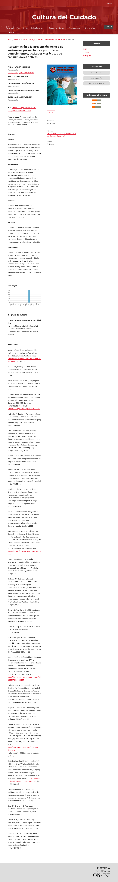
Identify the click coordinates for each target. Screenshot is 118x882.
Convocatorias (74, 28)
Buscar (108, 26)
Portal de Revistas (13, 28)
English (85, 49)
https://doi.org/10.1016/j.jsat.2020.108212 (24, 409)
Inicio (25, 28)
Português (87, 56)
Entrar (109, 4)
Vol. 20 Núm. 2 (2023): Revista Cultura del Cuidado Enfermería (44, 40)
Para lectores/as (96, 73)
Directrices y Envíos (56, 28)
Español (86, 52)
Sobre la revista (37, 28)
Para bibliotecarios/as (96, 83)
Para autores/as (96, 78)
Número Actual (89, 28)
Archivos (11, 32)
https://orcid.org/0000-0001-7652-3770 (21, 73)
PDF (51, 112)
